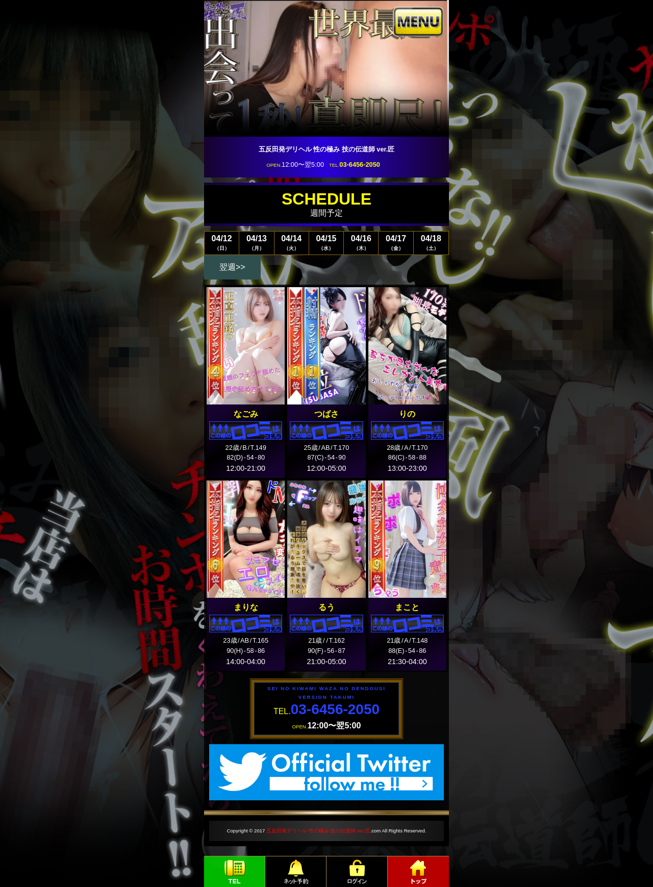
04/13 (256, 242)
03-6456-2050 (359, 164)
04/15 (326, 242)
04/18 (431, 242)
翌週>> (232, 267)
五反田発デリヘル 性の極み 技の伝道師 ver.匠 (318, 830)
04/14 (291, 242)
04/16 (361, 242)
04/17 (396, 242)
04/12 (222, 242)
